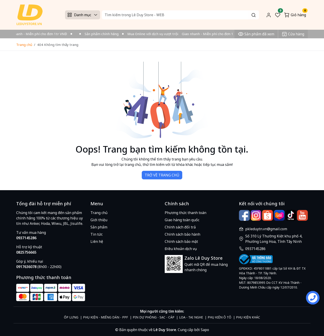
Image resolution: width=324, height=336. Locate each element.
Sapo (204, 329)
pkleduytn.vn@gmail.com (266, 228)
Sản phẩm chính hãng (103, 34)
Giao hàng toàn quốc (182, 219)
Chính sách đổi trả (180, 227)
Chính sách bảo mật (181, 241)
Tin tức (96, 234)
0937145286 (255, 248)
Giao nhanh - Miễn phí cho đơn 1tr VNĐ (37, 34)
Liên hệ (96, 241)
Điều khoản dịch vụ (181, 248)
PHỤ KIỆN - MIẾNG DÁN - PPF (105, 317)
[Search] (180, 14)
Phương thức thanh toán (185, 212)
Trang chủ (24, 44)
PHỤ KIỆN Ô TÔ (219, 317)
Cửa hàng (293, 34)
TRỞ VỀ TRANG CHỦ (162, 175)
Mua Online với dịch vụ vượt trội (154, 34)
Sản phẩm (98, 227)
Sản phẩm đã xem (256, 34)
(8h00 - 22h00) (38, 266)
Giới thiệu (98, 219)
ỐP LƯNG (71, 317)
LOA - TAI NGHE (191, 317)
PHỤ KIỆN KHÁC (248, 317)
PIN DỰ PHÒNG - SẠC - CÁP (153, 317)
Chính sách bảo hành (182, 234)
